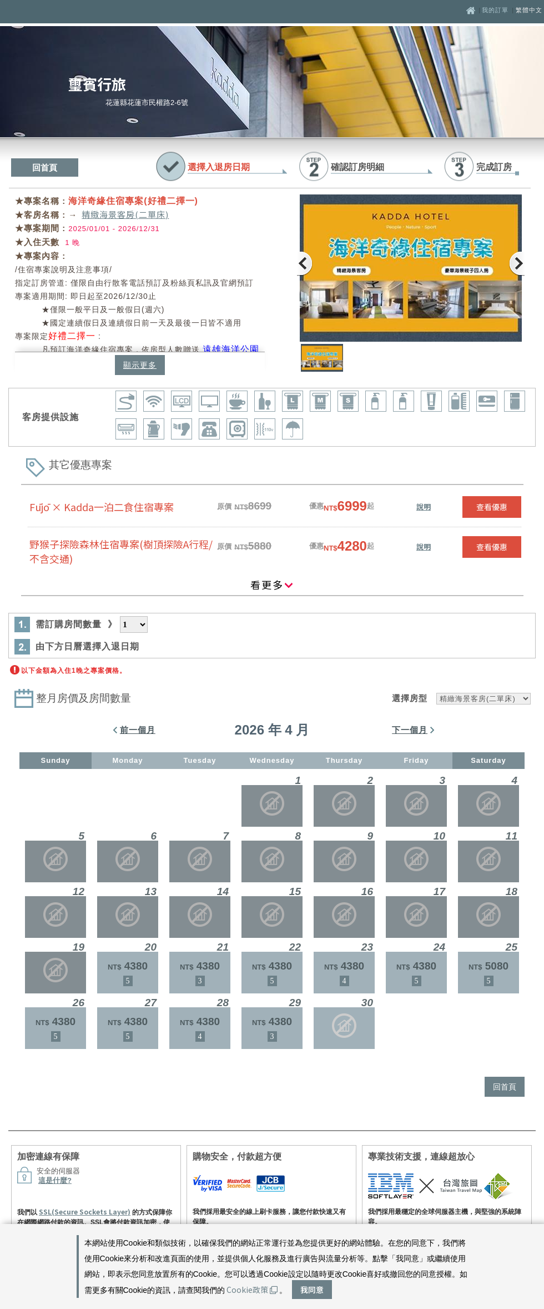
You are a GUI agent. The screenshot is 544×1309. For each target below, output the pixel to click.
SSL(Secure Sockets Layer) (84, 1211)
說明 (423, 506)
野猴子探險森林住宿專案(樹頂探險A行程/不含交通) (121, 551)
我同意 (312, 1289)
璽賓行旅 (97, 83)
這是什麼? (55, 1180)
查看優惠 (491, 506)
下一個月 (409, 730)
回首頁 (44, 167)
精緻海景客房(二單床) (125, 214)
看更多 (272, 584)
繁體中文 (529, 10)
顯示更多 (140, 365)
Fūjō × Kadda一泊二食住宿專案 (101, 506)
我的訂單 (496, 10)
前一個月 (137, 730)
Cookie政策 (252, 1289)
